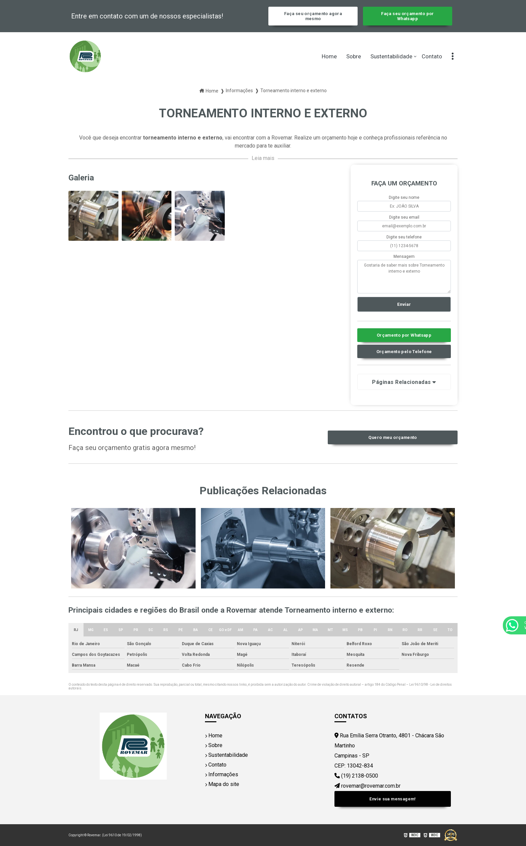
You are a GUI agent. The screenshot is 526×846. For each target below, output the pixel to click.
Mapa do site (222, 784)
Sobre (353, 56)
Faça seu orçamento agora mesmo (313, 16)
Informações (221, 774)
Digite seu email (404, 217)
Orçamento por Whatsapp (404, 335)
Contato (432, 56)
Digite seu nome (404, 197)
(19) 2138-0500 (356, 776)
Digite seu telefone (404, 237)
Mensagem (404, 256)
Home (329, 56)
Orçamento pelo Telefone (404, 351)
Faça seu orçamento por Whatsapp (407, 16)
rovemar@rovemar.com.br (367, 786)
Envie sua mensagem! (392, 798)
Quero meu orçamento (392, 437)
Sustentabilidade (391, 56)
